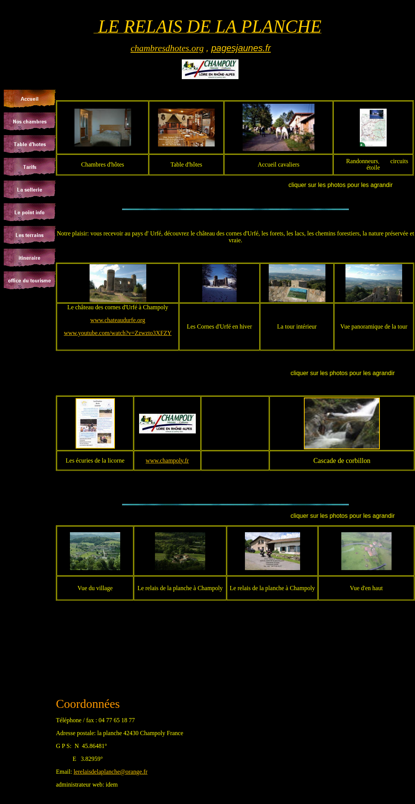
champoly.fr (174, 460)
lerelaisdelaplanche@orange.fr (111, 771)
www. (153, 460)
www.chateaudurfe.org (117, 320)
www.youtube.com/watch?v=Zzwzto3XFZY (118, 333)
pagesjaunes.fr (241, 48)
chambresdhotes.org (167, 48)
